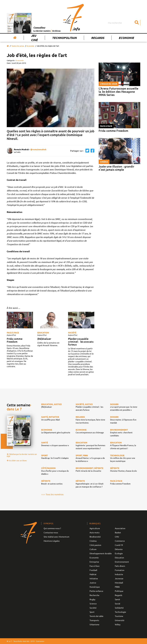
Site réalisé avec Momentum (56, 536)
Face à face (13, 332)
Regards (97, 38)
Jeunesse (119, 578)
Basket (118, 532)
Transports (94, 620)
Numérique (95, 586)
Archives (56, 30)
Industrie (119, 574)
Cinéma (93, 541)
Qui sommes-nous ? (52, 528)
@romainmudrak (38, 149)
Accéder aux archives (17, 460)
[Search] (123, 23)
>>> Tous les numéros (52, 494)
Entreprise (94, 561)
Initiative (94, 578)
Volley (117, 624)
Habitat (93, 574)
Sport (92, 612)
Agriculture (95, 528)
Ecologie (119, 553)
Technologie (120, 612)
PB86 (117, 586)
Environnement (122, 561)
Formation (119, 570)
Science (93, 603)
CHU (117, 536)
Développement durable (101, 553)
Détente (119, 549)
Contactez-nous (51, 532)
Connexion (40, 641)
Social (117, 603)
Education (43, 332)
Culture (93, 549)
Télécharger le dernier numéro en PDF (22, 455)
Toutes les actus (17, 46)
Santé (117, 599)
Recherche (94, 595)
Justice (93, 582)
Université (119, 620)
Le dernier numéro (42, 30)
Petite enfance (96, 591)
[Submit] (136, 23)
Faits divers (120, 566)
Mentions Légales (52, 541)
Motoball (119, 582)
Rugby (92, 599)
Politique (119, 591)
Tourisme (119, 616)
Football (93, 570)
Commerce (120, 541)
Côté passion (95, 545)
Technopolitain (64, 38)
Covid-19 (119, 545)
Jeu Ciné (34, 38)
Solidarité (119, 607)
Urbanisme (94, 624)
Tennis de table (96, 616)
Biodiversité (95, 536)
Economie (126, 38)
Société (72, 332)
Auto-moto (94, 532)
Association (120, 528)
